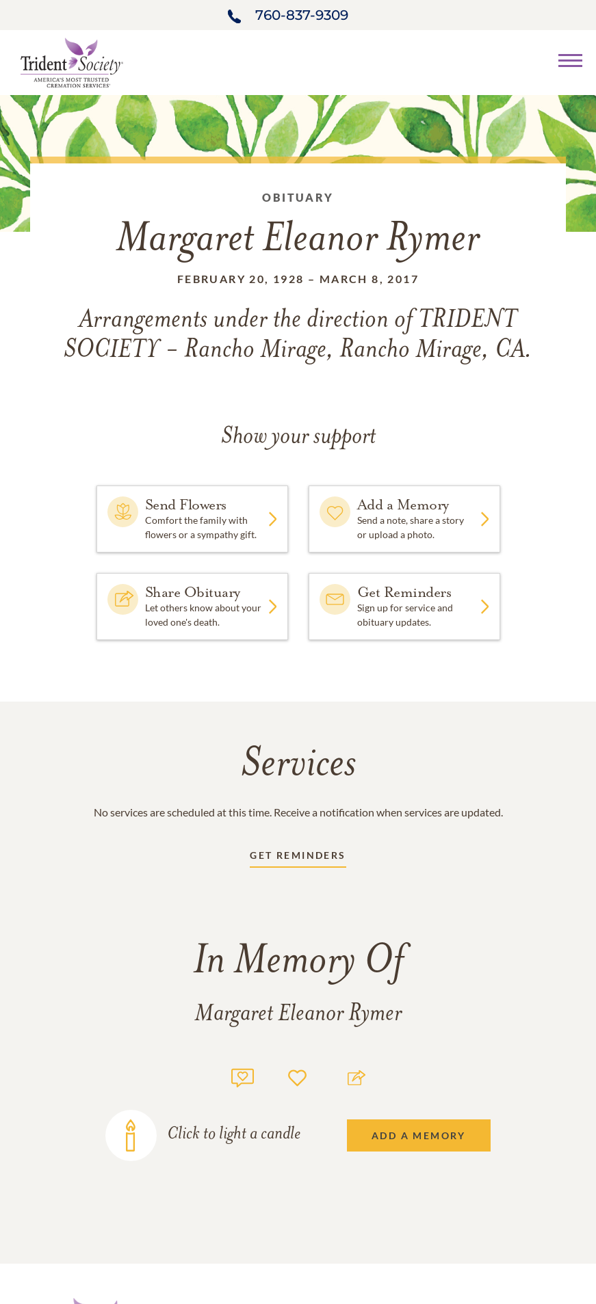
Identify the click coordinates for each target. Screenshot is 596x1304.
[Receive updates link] (298, 858)
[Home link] (72, 61)
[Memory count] (242, 1076)
